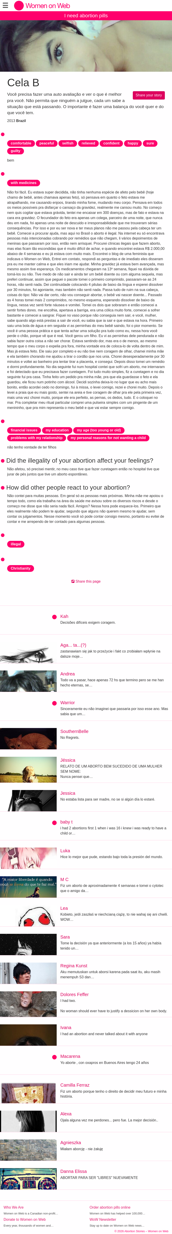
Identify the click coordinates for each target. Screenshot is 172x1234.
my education (57, 430)
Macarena (70, 1056)
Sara (65, 936)
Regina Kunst (73, 965)
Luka (65, 850)
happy (133, 143)
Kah (64, 616)
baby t (66, 821)
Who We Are (14, 1207)
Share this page (86, 581)
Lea (64, 908)
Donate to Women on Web (25, 1219)
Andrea (67, 673)
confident (111, 143)
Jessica (67, 793)
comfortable (21, 143)
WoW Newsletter (103, 1219)
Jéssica (67, 760)
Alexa (65, 1113)
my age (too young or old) (99, 430)
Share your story (149, 95)
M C (64, 879)
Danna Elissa (73, 1171)
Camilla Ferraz (74, 1085)
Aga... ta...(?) (73, 645)
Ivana (65, 1027)
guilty (15, 151)
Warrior (67, 702)
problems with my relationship (36, 438)
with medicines (24, 183)
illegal (16, 544)
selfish (67, 143)
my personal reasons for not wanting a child (108, 438)
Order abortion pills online (110, 1207)
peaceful (46, 143)
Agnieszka (70, 1142)
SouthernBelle (74, 731)
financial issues (24, 430)
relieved (88, 143)
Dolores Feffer (74, 994)
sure (150, 143)
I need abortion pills (86, 15)
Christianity (20, 568)
